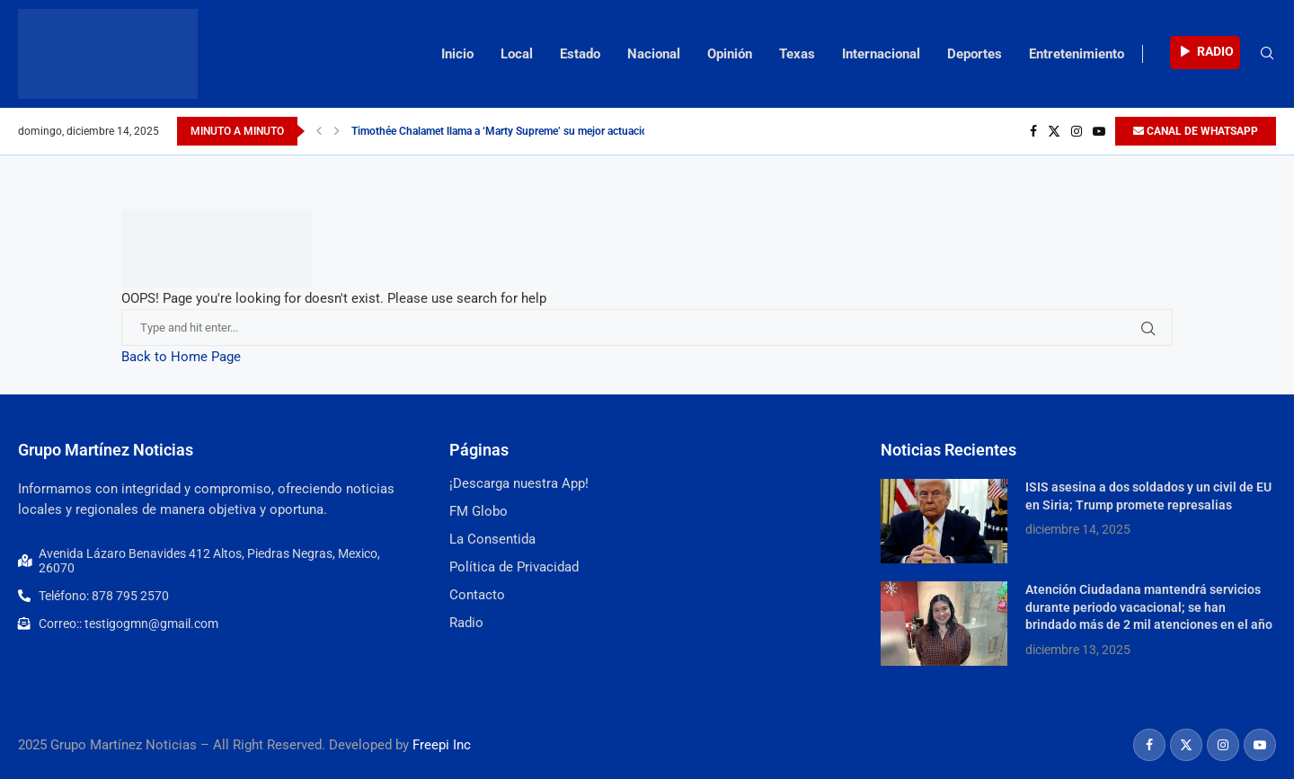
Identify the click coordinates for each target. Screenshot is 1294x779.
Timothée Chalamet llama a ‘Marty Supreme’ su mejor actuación (502, 131)
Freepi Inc (441, 745)
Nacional (653, 54)
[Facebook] (1033, 131)
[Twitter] (1054, 131)
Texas (797, 54)
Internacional (881, 54)
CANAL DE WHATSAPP (1195, 131)
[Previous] (319, 131)
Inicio (457, 54)
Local (517, 54)
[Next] (337, 131)
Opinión (729, 54)
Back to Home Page (181, 357)
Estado (580, 54)
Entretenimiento (1076, 54)
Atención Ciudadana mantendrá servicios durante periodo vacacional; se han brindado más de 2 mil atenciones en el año (1148, 607)
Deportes (974, 54)
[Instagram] (1076, 131)
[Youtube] (1099, 131)
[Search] (1267, 54)
